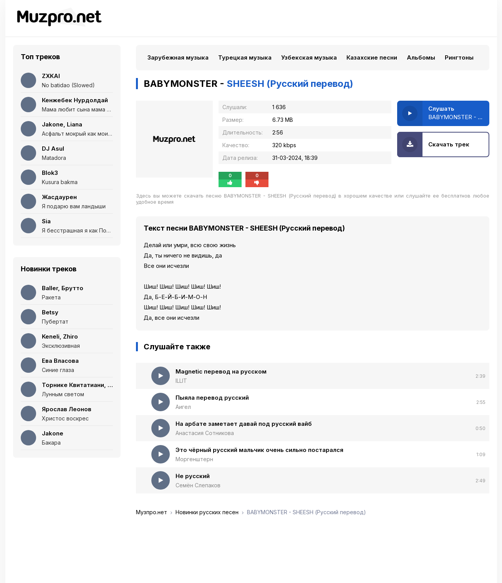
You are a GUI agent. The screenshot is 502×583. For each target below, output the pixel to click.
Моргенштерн (194, 459)
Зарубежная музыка (178, 57)
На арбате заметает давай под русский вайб (244, 423)
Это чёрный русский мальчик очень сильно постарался (259, 449)
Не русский (193, 476)
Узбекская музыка (309, 57)
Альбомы (421, 57)
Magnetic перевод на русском (221, 371)
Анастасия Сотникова (205, 433)
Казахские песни (371, 57)
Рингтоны (459, 57)
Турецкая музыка (245, 57)
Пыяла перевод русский (212, 397)
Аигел (183, 407)
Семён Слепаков (198, 485)
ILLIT (181, 380)
